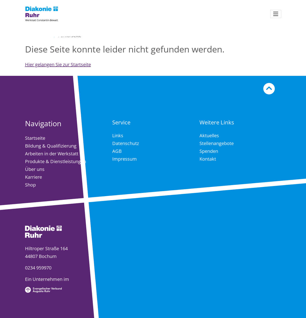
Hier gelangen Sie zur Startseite (58, 64)
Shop (30, 185)
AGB (117, 151)
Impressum (124, 159)
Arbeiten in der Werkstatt (51, 154)
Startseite (35, 138)
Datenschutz (125, 143)
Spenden (208, 151)
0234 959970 (38, 268)
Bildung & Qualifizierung (50, 146)
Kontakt (207, 159)
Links (117, 135)
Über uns (35, 169)
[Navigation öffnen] (275, 14)
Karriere (33, 177)
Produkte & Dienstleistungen (55, 161)
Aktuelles (209, 135)
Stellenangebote (216, 143)
